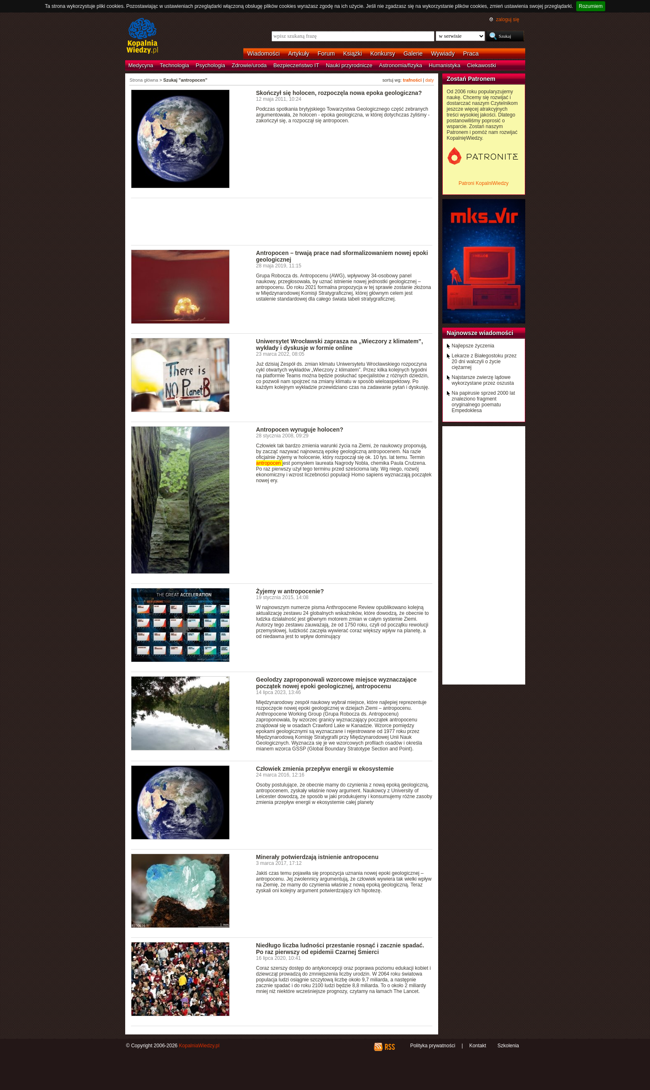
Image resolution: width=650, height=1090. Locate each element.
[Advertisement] (282, 221)
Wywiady (443, 53)
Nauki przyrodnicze (349, 65)
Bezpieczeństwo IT (296, 65)
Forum (326, 53)
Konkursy (382, 53)
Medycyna (141, 65)
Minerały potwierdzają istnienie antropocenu (317, 857)
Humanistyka (444, 65)
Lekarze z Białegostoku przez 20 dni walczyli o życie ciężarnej (484, 361)
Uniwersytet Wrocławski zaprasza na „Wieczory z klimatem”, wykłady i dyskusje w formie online (339, 344)
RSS (389, 1047)
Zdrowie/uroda (249, 65)
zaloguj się (507, 19)
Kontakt (477, 1046)
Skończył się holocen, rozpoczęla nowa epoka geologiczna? (339, 93)
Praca (471, 53)
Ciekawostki (481, 65)
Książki (352, 53)
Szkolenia (508, 1046)
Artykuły (298, 53)
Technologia (174, 65)
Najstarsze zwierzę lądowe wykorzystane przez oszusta (483, 380)
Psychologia (210, 65)
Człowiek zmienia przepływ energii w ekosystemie (325, 768)
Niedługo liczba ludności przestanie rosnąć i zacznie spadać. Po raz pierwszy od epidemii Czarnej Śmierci (340, 948)
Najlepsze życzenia (473, 346)
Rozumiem (590, 6)
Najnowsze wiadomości (480, 333)
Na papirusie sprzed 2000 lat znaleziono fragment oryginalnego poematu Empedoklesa (483, 401)
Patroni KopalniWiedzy (483, 183)
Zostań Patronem (471, 78)
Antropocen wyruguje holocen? (299, 429)
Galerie (412, 53)
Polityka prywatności (432, 1046)
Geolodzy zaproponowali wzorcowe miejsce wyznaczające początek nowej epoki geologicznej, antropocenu (336, 682)
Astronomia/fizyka (400, 65)
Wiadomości (263, 53)
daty (429, 80)
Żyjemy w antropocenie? (290, 591)
